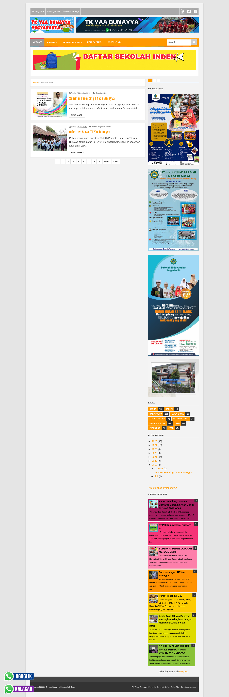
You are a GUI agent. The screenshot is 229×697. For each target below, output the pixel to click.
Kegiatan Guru (157, 419)
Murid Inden (94, 42)
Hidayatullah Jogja (71, 11)
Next (106, 162)
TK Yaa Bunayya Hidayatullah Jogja (60, 687)
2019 (155, 464)
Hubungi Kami (53, 11)
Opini (177, 423)
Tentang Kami (38, 11)
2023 (155, 449)
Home (37, 42)
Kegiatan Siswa (104, 127)
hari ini (169, 409)
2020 (155, 460)
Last (115, 162)
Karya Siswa (177, 414)
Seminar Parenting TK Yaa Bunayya (92, 98)
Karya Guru (156, 414)
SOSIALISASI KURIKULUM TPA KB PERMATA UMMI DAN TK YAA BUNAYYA (174, 649)
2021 (155, 457)
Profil (51, 42)
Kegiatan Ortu (101, 93)
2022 (155, 453)
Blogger (183, 671)
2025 (155, 441)
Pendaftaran (71, 42)
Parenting (155, 428)
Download (114, 42)
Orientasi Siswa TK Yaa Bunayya (89, 132)
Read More (77, 115)
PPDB (171, 428)
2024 (155, 445)
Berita (94, 127)
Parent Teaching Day (170, 595)
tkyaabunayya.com (188, 687)
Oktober (159, 468)
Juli (157, 476)
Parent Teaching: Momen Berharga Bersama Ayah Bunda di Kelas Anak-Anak (176, 504)
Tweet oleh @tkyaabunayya (162, 488)
